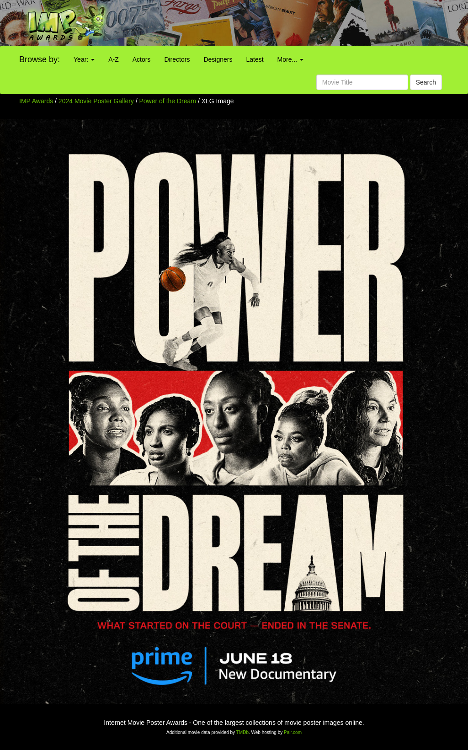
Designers (217, 59)
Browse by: (39, 59)
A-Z (113, 59)
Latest (254, 59)
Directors (177, 59)
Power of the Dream (168, 101)
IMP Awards (36, 101)
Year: (84, 59)
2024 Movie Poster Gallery (96, 101)
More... (290, 59)
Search (426, 82)
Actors (142, 59)
